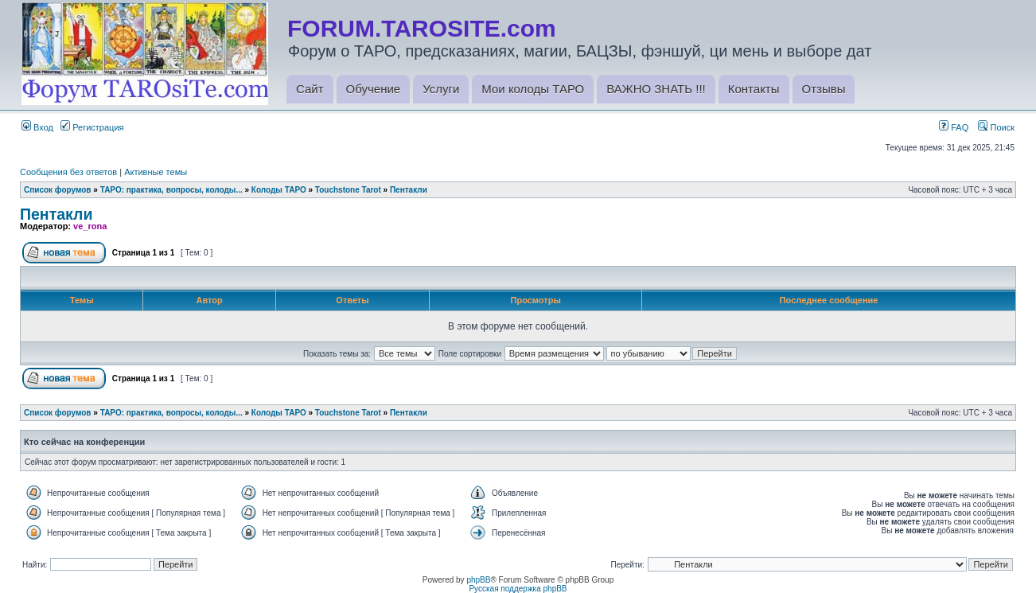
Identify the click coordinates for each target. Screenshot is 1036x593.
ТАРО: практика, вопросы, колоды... (171, 189)
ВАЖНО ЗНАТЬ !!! (655, 89)
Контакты (754, 89)
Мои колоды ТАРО (532, 89)
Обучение (373, 89)
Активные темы (155, 172)
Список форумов (58, 189)
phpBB (478, 579)
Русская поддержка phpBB (518, 588)
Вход (37, 127)
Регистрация (91, 127)
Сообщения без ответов (68, 172)
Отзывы (824, 89)
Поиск (996, 127)
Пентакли (408, 189)
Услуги (441, 89)
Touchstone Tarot (348, 189)
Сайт (310, 89)
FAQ (953, 127)
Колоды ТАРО (278, 189)
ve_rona (90, 226)
